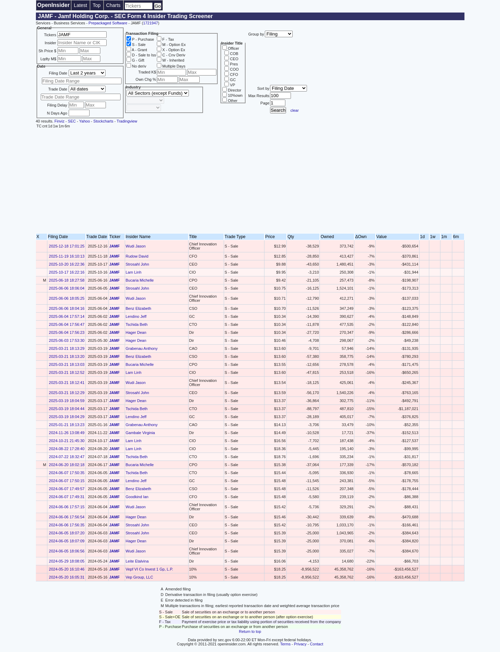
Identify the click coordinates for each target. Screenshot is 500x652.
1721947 (150, 23)
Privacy (300, 644)
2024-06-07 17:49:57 (66, 489)
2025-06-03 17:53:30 (66, 340)
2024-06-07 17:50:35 (66, 473)
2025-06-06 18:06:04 (66, 288)
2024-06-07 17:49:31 (66, 497)
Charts (113, 5)
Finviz (59, 121)
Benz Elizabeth (138, 308)
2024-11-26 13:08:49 (66, 433)
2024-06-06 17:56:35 (66, 525)
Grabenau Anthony (142, 348)
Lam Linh (133, 272)
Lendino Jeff (136, 316)
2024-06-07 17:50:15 (66, 481)
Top (97, 5)
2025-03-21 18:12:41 (66, 382)
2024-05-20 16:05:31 (66, 577)
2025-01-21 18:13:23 (66, 425)
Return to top (250, 631)
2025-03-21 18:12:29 (66, 393)
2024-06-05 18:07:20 (66, 533)
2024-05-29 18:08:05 (66, 561)
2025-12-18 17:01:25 (66, 246)
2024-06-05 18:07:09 (66, 541)
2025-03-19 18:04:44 (66, 409)
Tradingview (127, 121)
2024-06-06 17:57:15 (66, 507)
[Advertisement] (250, 181)
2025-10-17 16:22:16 (66, 272)
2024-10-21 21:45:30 (66, 441)
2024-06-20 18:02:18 (66, 465)
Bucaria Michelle (140, 280)
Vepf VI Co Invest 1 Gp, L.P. (149, 569)
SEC (72, 121)
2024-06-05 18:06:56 (66, 551)
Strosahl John (137, 264)
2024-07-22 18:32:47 (66, 457)
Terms (285, 644)
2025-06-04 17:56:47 (66, 324)
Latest (80, 5)
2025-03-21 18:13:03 (66, 364)
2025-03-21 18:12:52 (66, 372)
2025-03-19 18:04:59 (66, 401)
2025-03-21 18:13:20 (66, 356)
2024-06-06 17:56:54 (66, 517)
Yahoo (84, 121)
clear (295, 110)
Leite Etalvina (137, 561)
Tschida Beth (137, 324)
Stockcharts (103, 121)
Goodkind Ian (137, 497)
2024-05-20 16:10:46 (66, 569)
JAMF (114, 246)
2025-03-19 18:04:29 (66, 417)
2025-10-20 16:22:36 (66, 264)
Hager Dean (136, 332)
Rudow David (137, 256)
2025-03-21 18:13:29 (66, 348)
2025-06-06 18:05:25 (66, 298)
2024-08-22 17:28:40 (66, 449)
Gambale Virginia (140, 433)
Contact (316, 644)
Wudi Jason (136, 246)
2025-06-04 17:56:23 (66, 332)
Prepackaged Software (108, 23)
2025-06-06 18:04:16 (66, 308)
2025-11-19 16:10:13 (66, 256)
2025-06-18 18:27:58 (66, 280)
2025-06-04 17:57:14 (66, 316)
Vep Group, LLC (139, 577)
